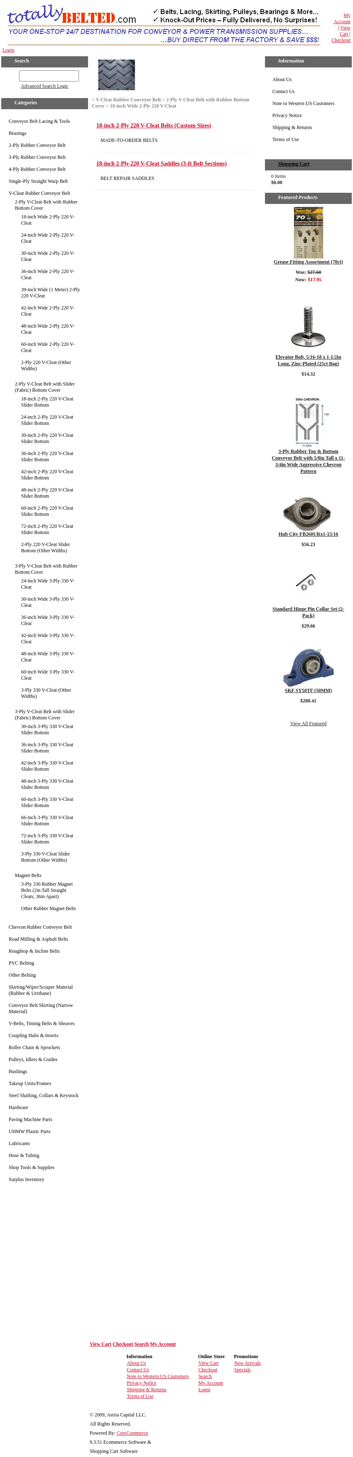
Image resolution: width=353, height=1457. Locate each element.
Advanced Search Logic (44, 86)
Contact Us (283, 91)
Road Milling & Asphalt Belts (38, 939)
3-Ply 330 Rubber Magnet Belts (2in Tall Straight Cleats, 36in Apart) (47, 890)
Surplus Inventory (26, 1179)
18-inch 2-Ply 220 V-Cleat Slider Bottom (47, 402)
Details (308, 290)
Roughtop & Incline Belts (34, 951)
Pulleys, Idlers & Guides (33, 1059)
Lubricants (19, 1143)
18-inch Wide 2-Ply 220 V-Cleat (47, 220)
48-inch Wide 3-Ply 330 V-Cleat (47, 657)
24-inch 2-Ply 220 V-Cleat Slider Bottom (47, 420)
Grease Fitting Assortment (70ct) (308, 262)
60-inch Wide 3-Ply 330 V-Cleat (47, 675)
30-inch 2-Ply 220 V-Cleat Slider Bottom (47, 438)
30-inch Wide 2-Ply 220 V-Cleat (47, 256)
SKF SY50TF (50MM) (308, 690)
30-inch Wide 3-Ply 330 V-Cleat (47, 602)
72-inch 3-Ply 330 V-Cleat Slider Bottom (47, 839)
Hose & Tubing (24, 1155)
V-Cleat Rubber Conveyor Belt (39, 193)
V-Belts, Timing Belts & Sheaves (41, 1023)
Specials (242, 1370)
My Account (342, 18)
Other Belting (22, 975)
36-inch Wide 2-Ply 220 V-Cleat (47, 274)
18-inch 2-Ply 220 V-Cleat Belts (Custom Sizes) (153, 125)
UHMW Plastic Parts (29, 1131)
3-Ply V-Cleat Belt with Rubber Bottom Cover (46, 569)
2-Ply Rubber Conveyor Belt (37, 145)
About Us (281, 79)
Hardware (18, 1107)
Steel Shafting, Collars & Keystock (44, 1095)
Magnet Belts (28, 875)
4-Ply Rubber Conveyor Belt (37, 169)
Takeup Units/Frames (30, 1083)
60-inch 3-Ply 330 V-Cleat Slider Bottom (47, 802)
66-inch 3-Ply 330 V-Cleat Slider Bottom (47, 821)
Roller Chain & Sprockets (34, 1047)
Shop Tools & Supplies (32, 1167)
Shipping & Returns (292, 127)
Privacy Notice (287, 115)
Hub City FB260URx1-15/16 (309, 534)
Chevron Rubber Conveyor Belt (40, 927)
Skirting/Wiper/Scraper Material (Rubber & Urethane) (41, 990)
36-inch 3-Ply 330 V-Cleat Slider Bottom (47, 748)
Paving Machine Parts (30, 1119)
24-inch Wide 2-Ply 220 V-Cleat (47, 238)
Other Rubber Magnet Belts (48, 908)
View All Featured (308, 723)
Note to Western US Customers (303, 103)
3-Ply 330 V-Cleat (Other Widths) (46, 693)
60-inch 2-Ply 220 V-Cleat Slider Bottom (47, 511)
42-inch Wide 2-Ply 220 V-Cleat (47, 311)
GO (13, 74)
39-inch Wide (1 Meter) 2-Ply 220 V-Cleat (50, 293)
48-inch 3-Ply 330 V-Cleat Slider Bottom (47, 784)
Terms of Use (285, 139)
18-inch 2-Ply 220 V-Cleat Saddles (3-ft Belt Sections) (161, 164)
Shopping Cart (294, 164)
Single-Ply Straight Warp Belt (38, 181)
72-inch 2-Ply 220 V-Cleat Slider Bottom (47, 529)
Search (141, 1344)
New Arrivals (247, 1363)
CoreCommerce (132, 1433)
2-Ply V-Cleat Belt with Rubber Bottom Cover (46, 205)
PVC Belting (21, 963)
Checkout (341, 40)
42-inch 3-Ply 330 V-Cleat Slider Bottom (47, 766)
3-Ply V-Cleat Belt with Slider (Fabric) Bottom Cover (45, 715)
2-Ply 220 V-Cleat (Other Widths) (46, 365)
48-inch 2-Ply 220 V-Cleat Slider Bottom (47, 493)
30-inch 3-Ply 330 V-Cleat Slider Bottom (47, 730)
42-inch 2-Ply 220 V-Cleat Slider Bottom (47, 475)
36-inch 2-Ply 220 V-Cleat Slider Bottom (47, 457)
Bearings (17, 133)
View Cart (345, 31)
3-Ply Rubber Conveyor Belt (37, 157)
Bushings (18, 1071)
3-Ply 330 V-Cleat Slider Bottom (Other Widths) (45, 857)
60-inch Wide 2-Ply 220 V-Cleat (47, 347)
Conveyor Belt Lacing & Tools (39, 121)
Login (8, 50)
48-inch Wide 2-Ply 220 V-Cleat (47, 329)
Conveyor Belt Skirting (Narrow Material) (41, 1008)
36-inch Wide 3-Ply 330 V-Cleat (47, 620)
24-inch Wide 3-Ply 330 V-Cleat (47, 584)
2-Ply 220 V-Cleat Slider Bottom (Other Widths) (45, 548)
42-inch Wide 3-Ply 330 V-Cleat (47, 639)
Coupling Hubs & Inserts (33, 1035)
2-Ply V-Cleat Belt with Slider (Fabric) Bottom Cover (45, 387)
